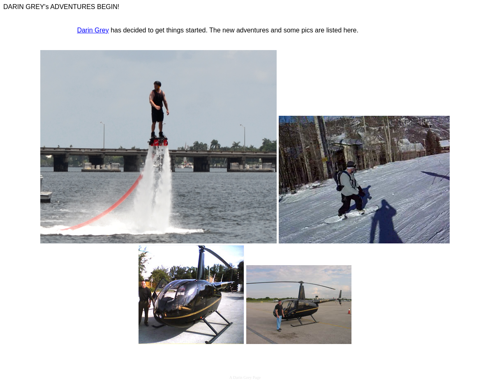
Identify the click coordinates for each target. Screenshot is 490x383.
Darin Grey (93, 30)
